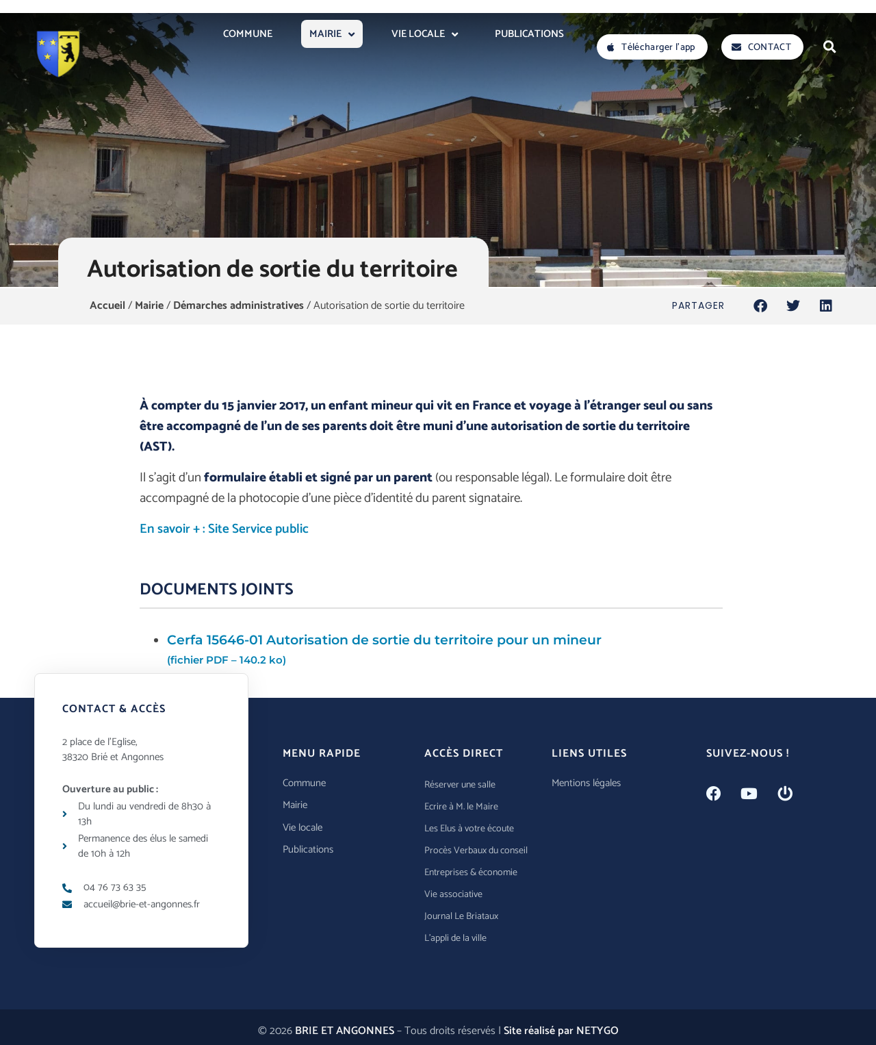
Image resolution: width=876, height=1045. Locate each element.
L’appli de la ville (455, 938)
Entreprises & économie (470, 873)
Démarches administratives (238, 306)
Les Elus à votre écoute (469, 829)
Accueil (107, 306)
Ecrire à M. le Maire (461, 807)
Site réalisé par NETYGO (561, 1031)
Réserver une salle (459, 785)
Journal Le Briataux (461, 916)
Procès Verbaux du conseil (476, 851)
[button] (829, 46)
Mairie (149, 306)
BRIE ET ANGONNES (344, 1031)
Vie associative (453, 895)
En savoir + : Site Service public (224, 529)
